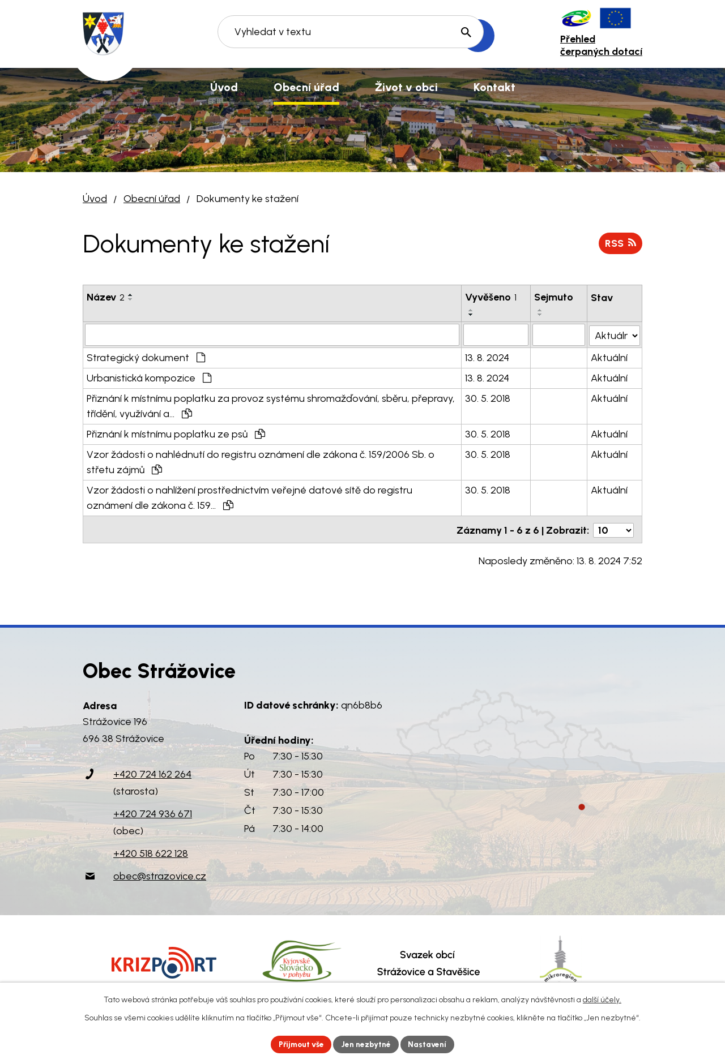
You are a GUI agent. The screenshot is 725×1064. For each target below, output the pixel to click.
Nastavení (430, 1044)
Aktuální (609, 357)
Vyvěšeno (491, 297)
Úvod (95, 198)
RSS (620, 243)
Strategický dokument (146, 357)
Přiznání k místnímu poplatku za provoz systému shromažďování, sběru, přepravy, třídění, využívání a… (271, 405)
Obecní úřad (151, 198)
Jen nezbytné (367, 1044)
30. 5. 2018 (488, 398)
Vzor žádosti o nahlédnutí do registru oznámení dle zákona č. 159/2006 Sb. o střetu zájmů (260, 461)
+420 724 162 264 (152, 772)
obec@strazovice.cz (159, 874)
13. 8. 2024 (488, 357)
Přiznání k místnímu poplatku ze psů (176, 433)
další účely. (602, 999)
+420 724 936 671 (152, 811)
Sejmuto (554, 297)
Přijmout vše (300, 1044)
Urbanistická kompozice (149, 377)
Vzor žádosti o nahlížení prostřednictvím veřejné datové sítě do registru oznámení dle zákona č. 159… (249, 497)
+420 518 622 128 (150, 851)
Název (106, 297)
